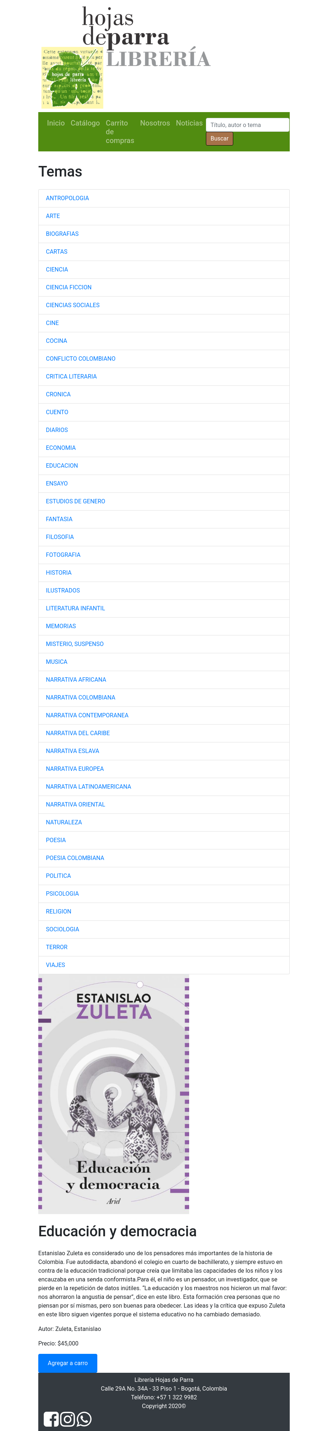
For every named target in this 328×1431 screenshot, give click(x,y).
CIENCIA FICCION (68, 287)
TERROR (56, 947)
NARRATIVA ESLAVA (72, 751)
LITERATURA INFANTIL (75, 608)
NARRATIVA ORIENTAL (75, 804)
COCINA (56, 340)
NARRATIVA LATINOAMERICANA (88, 786)
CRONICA (58, 394)
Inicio (56, 123)
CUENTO (57, 412)
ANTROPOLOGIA (67, 198)
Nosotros (155, 123)
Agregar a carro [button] (68, 1363)
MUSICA (56, 661)
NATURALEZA (64, 822)
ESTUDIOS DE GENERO (75, 501)
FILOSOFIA (60, 537)
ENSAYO (57, 483)
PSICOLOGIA (62, 893)
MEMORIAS (61, 626)
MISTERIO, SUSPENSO (75, 644)
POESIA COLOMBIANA (75, 858)
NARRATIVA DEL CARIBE (78, 733)
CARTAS (56, 251)
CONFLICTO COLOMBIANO (81, 358)
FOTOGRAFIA (63, 554)
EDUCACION (62, 465)
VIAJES (55, 965)
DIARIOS (57, 430)
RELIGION (58, 911)
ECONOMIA (61, 447)
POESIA (56, 840)
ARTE (53, 216)
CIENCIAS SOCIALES (72, 305)
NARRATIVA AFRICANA (76, 679)
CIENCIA (57, 269)
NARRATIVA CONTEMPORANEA (87, 715)
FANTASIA (59, 519)
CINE (52, 323)
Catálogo (85, 123)
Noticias (189, 123)
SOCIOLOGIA (62, 929)
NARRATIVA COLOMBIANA (80, 697)
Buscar (220, 138)
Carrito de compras (120, 132)
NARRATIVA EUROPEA (75, 768)
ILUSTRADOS (63, 590)
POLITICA (58, 875)
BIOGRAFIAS (62, 233)
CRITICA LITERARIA (71, 376)
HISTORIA (58, 572)
